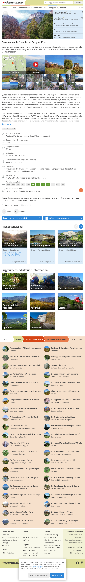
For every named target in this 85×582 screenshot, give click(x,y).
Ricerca (78, 2)
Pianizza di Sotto (44, 250)
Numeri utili (49, 542)
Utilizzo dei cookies (76, 542)
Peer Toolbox (77, 550)
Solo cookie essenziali (39, 575)
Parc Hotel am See (14, 247)
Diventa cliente (76, 553)
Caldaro (6, 250)
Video (26, 535)
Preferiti (61, 7)
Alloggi (51, 8)
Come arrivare (50, 537)
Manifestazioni (8, 553)
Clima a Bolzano (51, 550)
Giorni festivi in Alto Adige (53, 548)
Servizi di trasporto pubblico (53, 540)
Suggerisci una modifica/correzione (18, 205)
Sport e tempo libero (20, 8)
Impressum (79, 537)
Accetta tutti (57, 575)
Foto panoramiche (31, 537)
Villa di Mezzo (71, 250)
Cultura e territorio (38, 8)
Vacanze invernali (30, 555)
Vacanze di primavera (32, 548)
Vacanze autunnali (31, 553)
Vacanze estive (29, 550)
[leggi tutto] (6, 124)
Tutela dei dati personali (74, 540)
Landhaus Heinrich (70, 247)
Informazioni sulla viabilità (53, 545)
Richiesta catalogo (52, 535)
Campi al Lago (15, 250)
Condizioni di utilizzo (75, 535)
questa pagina (38, 566)
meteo (47, 553)
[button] (81, 226)
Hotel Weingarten (42, 247)
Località (5, 8)
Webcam (27, 540)
